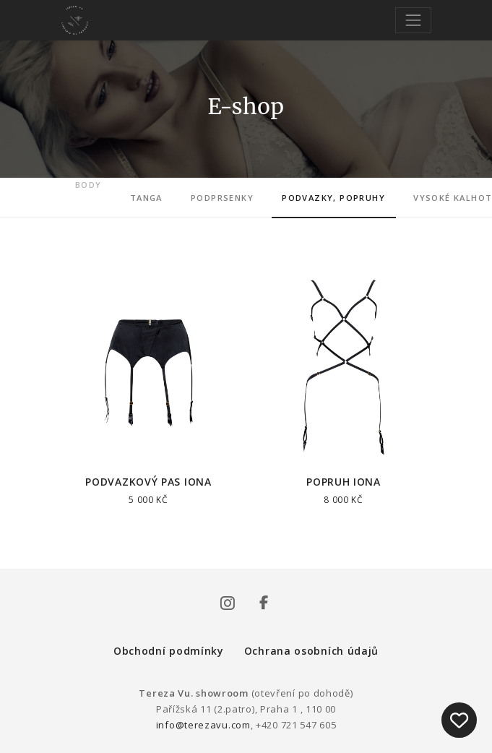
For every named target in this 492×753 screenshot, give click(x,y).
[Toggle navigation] (413, 20)
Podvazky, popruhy (333, 197)
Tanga (146, 197)
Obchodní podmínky (168, 651)
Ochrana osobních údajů (311, 651)
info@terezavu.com (203, 724)
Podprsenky (222, 197)
